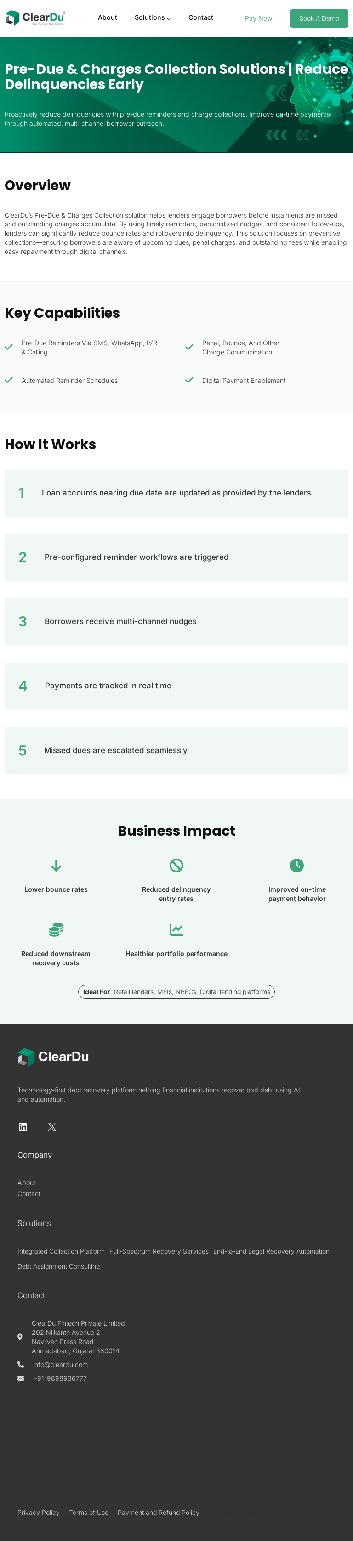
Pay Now (259, 18)
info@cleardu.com (60, 1364)
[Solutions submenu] (169, 19)
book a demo (319, 18)
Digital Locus (258, 1513)
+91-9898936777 (60, 1378)
